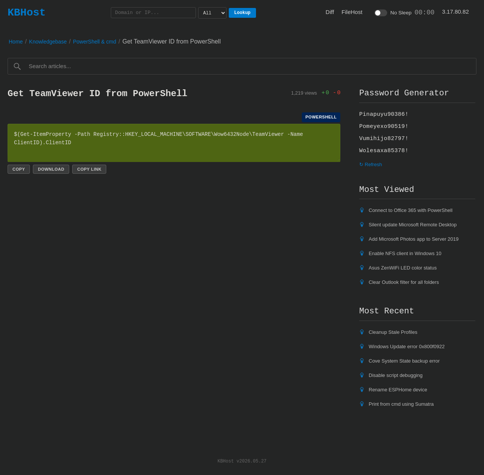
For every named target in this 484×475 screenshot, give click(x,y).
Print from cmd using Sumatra (401, 404)
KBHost (27, 12)
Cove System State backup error (404, 361)
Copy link (89, 169)
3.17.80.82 (455, 11)
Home (16, 42)
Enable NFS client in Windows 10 (405, 253)
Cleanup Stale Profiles (393, 332)
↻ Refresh (370, 164)
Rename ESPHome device (398, 389)
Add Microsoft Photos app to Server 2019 (414, 239)
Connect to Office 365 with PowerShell (411, 210)
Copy (18, 169)
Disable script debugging (395, 375)
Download (51, 169)
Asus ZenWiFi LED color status (403, 268)
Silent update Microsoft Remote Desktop (413, 224)
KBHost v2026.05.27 (242, 461)
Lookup (242, 12)
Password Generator (404, 93)
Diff (330, 12)
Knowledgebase (48, 42)
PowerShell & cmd (94, 42)
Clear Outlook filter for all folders (404, 282)
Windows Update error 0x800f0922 (407, 346)
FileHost (351, 12)
